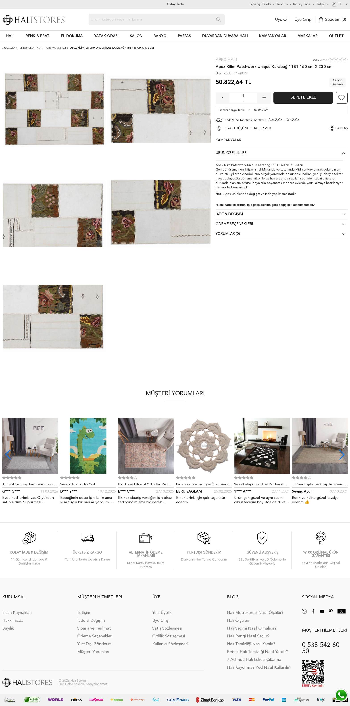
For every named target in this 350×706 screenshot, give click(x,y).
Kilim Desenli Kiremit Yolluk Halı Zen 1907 (143, 485)
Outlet (336, 36)
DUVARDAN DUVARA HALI (225, 36)
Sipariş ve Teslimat (94, 625)
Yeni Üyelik (162, 609)
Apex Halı (226, 60)
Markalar (308, 36)
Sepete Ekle (303, 97)
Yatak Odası (106, 36)
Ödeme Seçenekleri (94, 633)
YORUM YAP (320, 60)
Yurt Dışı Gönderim (94, 641)
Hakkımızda (12, 617)
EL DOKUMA (72, 36)
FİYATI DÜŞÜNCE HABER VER (248, 128)
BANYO (160, 36)
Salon (136, 36)
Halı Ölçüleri (238, 617)
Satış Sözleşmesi (167, 625)
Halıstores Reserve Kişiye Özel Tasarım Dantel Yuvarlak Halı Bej (203, 485)
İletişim (83, 609)
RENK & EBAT (38, 36)
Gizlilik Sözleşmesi (168, 633)
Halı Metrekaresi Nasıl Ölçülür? (255, 609)
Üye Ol (281, 20)
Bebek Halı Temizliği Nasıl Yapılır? (257, 649)
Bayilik (8, 625)
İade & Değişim (91, 617)
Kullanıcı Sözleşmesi (170, 641)
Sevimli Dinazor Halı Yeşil (77, 484)
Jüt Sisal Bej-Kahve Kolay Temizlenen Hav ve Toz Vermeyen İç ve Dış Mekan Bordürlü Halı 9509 (319, 485)
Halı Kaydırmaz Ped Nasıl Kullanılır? (259, 664)
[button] (342, 454)
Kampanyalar (272, 36)
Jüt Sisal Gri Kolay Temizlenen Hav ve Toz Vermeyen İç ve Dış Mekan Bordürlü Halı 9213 (28, 485)
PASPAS (184, 36)
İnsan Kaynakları (17, 609)
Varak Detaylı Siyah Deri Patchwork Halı (259, 485)
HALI (10, 36)
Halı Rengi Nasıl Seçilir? (248, 633)
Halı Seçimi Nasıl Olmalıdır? (251, 625)
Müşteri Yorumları (93, 649)
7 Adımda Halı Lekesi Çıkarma (254, 656)
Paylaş (341, 128)
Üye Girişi (303, 20)
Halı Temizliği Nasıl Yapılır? (251, 641)
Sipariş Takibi (260, 4)
